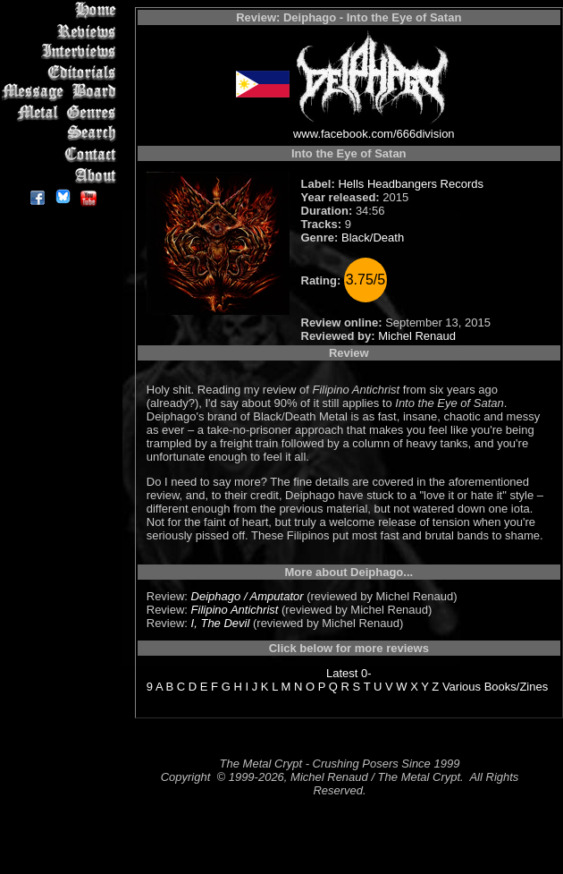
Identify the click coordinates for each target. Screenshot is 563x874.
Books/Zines (516, 686)
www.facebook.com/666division (374, 133)
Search (62, 133)
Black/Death (372, 237)
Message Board (62, 92)
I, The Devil (220, 623)
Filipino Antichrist (235, 609)
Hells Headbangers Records (410, 184)
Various (461, 686)
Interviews (62, 51)
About (62, 175)
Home (62, 10)
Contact (62, 154)
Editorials (62, 72)
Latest (341, 673)
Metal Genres (62, 113)
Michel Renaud (417, 336)
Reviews (62, 31)
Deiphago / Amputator (247, 596)
